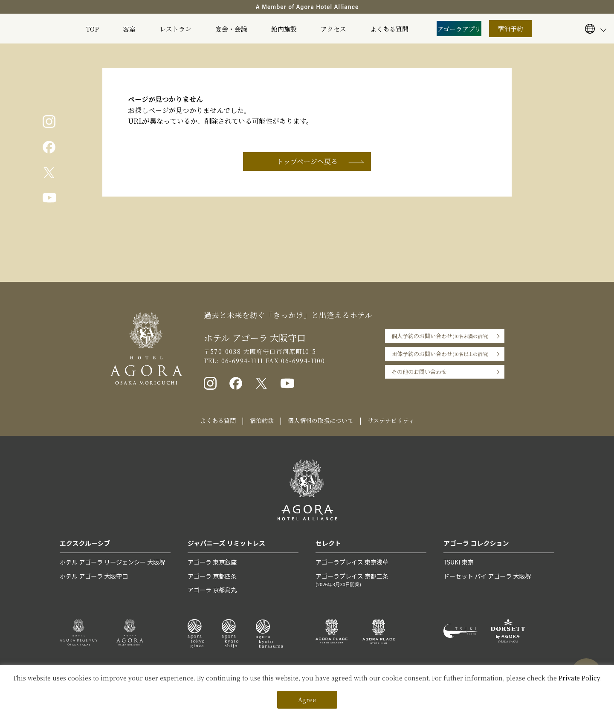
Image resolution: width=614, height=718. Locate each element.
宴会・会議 (231, 28)
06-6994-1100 (303, 360)
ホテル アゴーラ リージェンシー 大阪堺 (112, 562)
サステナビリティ (391, 420)
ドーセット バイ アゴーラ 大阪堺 (487, 576)
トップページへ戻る (307, 161)
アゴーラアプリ (459, 28)
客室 (129, 28)
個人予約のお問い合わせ (440, 336)
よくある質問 (389, 28)
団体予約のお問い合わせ (440, 354)
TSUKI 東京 (458, 562)
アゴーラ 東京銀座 (212, 562)
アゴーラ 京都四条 (212, 576)
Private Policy (579, 678)
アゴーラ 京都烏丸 (212, 589)
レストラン (175, 28)
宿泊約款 (262, 420)
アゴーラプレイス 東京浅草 (352, 562)
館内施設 (284, 28)
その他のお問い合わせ (419, 372)
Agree (307, 699)
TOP (92, 28)
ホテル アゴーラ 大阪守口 (94, 576)
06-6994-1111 (241, 360)
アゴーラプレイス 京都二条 (371, 580)
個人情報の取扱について (320, 420)
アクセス (333, 28)
